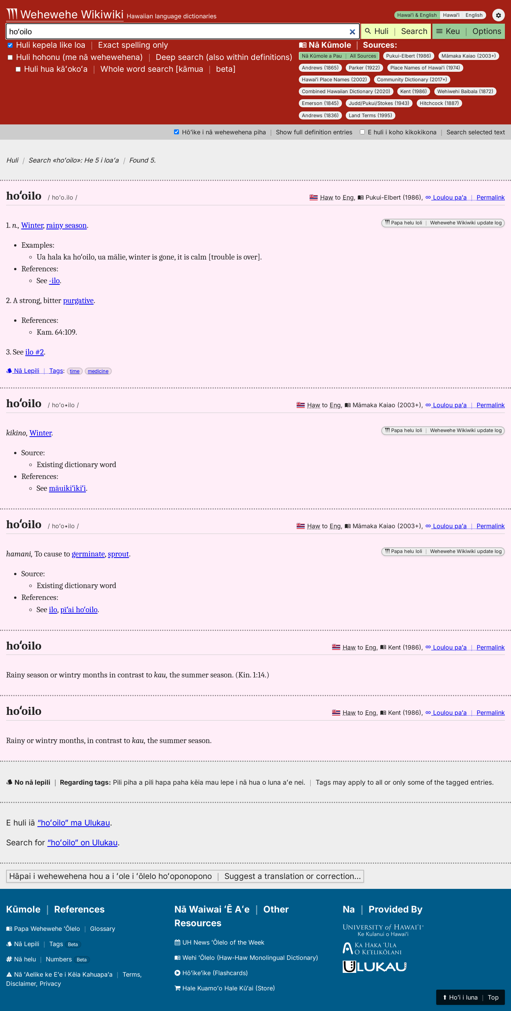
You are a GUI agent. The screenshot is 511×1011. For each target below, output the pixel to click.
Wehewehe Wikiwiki (65, 14)
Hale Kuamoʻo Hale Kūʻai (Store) (224, 988)
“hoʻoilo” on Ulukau (82, 842)
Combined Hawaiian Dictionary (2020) (346, 91)
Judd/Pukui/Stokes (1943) (379, 103)
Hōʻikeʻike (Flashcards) (211, 973)
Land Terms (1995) (371, 115)
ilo (53, 609)
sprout (118, 553)
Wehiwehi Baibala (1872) (465, 91)
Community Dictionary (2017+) (412, 79)
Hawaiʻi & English (417, 15)
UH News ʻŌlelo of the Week (219, 942)
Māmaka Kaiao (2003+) (468, 56)
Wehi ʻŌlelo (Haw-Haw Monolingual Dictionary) (246, 957)
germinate (88, 553)
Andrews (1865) (320, 67)
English (474, 15)
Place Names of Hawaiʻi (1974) (425, 67)
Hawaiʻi (451, 15)
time (74, 371)
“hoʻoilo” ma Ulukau (73, 822)
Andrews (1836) (320, 115)
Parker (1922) (364, 67)
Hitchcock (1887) (439, 103)
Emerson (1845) (320, 103)
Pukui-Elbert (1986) (409, 56)
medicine (98, 371)
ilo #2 (34, 351)
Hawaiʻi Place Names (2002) (334, 79)
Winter (32, 225)
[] (126, 69)
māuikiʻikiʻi (67, 488)
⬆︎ (470, 997)
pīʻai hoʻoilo (79, 609)
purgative (78, 300)
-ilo (54, 280)
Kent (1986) (413, 91)
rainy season (66, 225)
